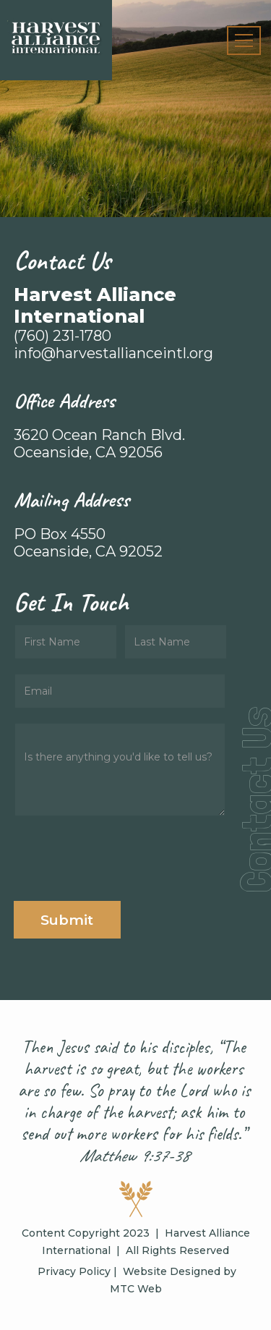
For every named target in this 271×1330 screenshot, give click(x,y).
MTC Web (136, 1288)
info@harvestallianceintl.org (113, 353)
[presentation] (123, 852)
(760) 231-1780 (62, 335)
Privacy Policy (74, 1271)
